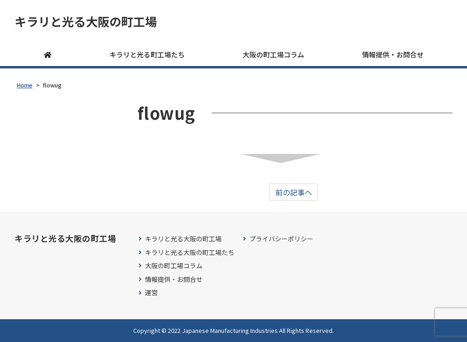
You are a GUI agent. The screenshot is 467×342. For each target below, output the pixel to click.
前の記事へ (293, 192)
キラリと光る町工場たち (147, 54)
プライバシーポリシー (281, 239)
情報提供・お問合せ (393, 54)
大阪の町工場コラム (273, 54)
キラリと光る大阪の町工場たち (189, 252)
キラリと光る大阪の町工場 (86, 21)
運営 (151, 292)
